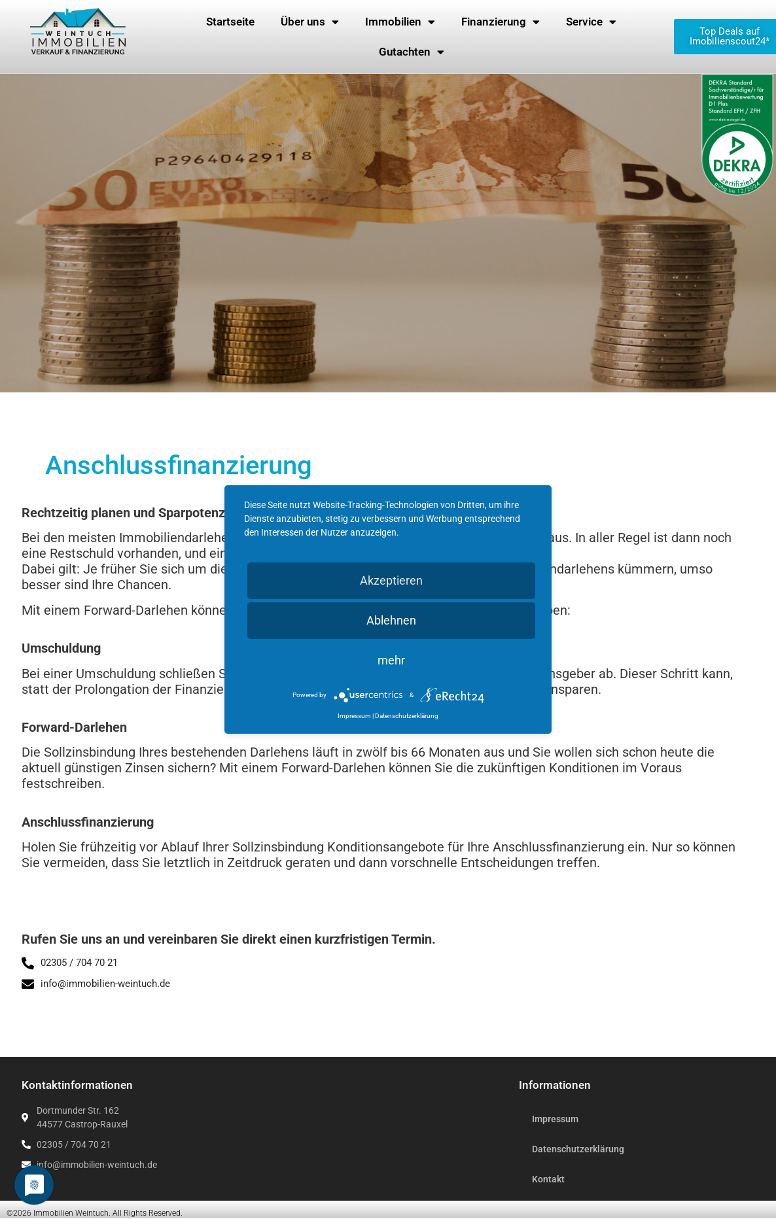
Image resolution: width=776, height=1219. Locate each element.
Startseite (230, 21)
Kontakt (548, 1179)
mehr (391, 660)
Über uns (310, 22)
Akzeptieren (391, 580)
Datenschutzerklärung (578, 1149)
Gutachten (411, 52)
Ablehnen (391, 620)
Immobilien (400, 22)
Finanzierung (500, 22)
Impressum (555, 1119)
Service (591, 22)
